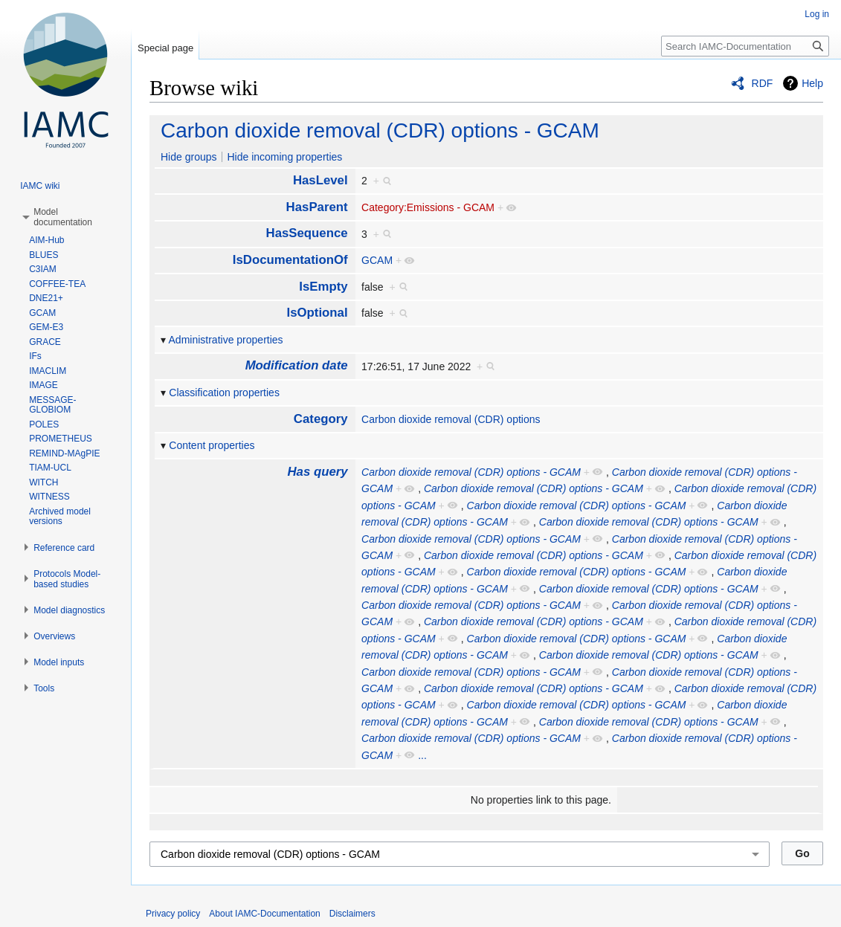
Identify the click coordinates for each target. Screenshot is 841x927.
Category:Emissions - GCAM (427, 207)
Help (812, 83)
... (422, 755)
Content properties (211, 445)
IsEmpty (323, 287)
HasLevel (320, 180)
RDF (762, 83)
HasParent (317, 207)
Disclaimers (352, 913)
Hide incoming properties (284, 157)
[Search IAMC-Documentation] (745, 46)
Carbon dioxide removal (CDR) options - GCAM (380, 130)
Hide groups (189, 157)
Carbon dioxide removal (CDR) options (450, 419)
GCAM (377, 260)
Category (321, 419)
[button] (62, 217)
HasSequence (307, 233)
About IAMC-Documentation (264, 913)
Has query (317, 472)
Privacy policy (173, 913)
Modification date (296, 365)
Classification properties (224, 392)
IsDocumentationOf (290, 260)
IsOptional (317, 313)
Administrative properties (226, 340)
